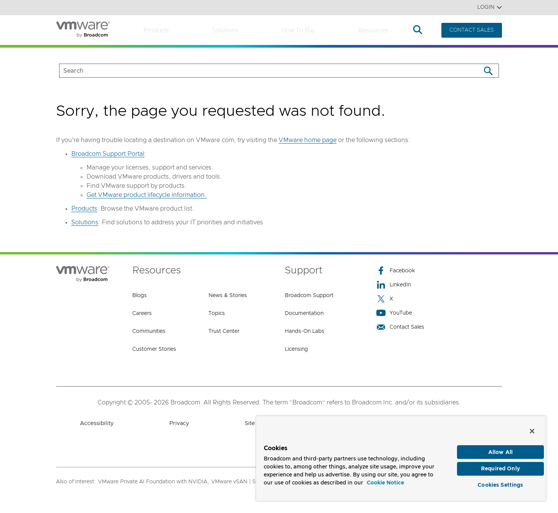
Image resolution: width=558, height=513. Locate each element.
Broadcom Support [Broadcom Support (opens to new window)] (309, 295)
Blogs (139, 295)
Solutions (225, 30)
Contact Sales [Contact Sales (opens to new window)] (400, 327)
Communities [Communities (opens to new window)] (148, 331)
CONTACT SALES (471, 30)
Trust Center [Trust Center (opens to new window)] (223, 331)
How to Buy (298, 30)
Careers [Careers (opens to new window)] (142, 313)
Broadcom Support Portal (107, 154)
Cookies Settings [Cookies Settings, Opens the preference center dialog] (500, 484)
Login (489, 7)
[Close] (532, 428)
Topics (216, 313)
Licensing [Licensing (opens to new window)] (296, 349)
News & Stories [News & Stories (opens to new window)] (227, 295)
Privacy (179, 423)
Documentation (304, 313)
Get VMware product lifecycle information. (147, 195)
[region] (401, 457)
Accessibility (97, 423)
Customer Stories (154, 349)
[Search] (488, 70)
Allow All (500, 449)
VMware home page (308, 140)
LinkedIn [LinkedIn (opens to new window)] (393, 284)
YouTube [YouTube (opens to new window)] (394, 313)
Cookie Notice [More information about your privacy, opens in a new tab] (385, 480)
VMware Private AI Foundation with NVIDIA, (153, 481)
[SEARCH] (262, 70)
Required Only (500, 467)
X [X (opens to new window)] (384, 299)
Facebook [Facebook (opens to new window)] (395, 270)
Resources (373, 30)
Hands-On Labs (304, 331)
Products (156, 30)
